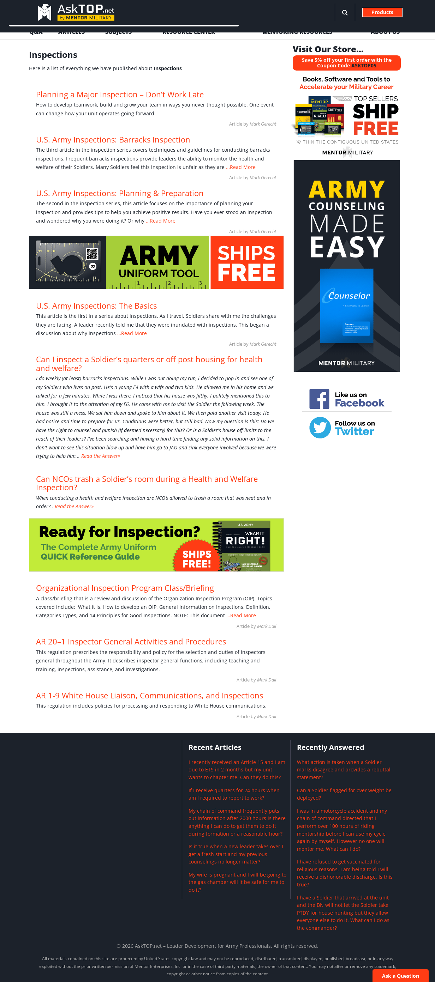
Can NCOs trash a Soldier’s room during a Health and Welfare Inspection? (147, 483)
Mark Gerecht (263, 124)
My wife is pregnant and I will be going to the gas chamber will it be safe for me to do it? (237, 882)
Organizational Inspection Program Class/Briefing (125, 588)
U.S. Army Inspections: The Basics (96, 306)
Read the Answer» (100, 456)
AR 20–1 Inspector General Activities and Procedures (131, 641)
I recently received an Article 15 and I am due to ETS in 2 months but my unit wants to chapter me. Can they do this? (237, 770)
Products (382, 12)
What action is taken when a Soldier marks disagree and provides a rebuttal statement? (344, 770)
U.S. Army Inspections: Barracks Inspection (113, 139)
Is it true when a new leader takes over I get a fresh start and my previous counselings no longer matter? (236, 854)
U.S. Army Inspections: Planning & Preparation (120, 193)
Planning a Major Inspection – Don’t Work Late (120, 94)
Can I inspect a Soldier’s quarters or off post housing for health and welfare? (149, 363)
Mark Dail (266, 626)
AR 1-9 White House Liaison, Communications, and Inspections (149, 695)
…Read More (240, 167)
